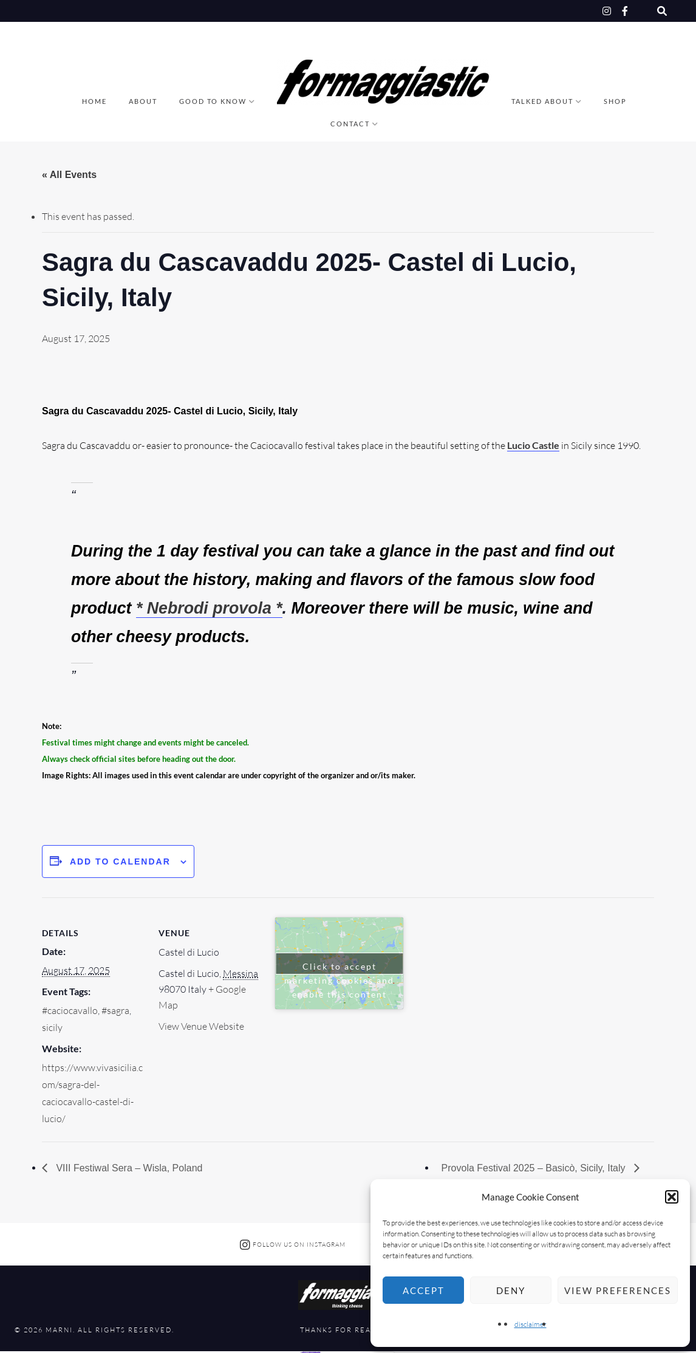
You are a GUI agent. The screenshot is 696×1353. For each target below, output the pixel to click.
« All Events (69, 175)
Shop (615, 101)
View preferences (617, 1290)
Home (94, 101)
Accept (424, 1290)
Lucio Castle (533, 445)
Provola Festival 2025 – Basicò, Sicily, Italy (535, 1168)
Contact (350, 124)
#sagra (115, 1010)
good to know (213, 101)
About (143, 101)
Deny (510, 1290)
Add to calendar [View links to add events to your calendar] (120, 861)
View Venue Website (201, 1026)
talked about (542, 101)
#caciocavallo (70, 1010)
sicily (52, 1027)
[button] (672, 1197)
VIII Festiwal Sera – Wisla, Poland (127, 1168)
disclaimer (530, 1324)
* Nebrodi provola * (209, 608)
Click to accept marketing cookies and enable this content (339, 968)
